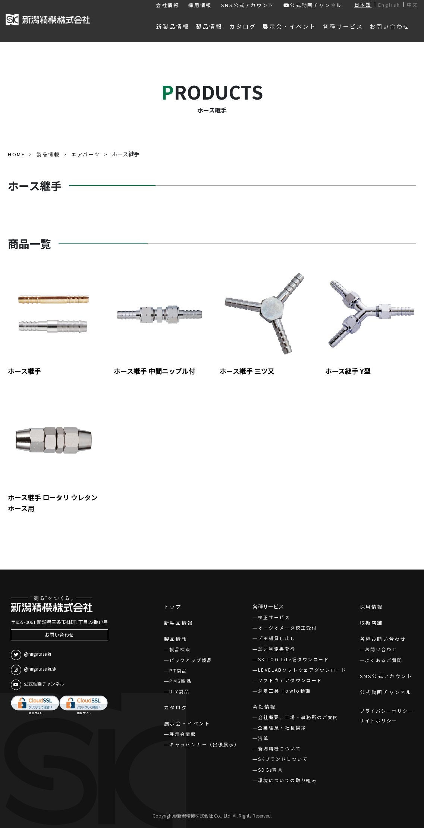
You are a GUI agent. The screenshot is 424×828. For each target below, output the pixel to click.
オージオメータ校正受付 (287, 627)
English (389, 4)
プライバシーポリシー (387, 711)
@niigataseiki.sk (33, 670)
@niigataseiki (31, 655)
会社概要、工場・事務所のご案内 (298, 717)
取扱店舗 (371, 622)
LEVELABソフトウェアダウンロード (302, 670)
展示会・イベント (187, 723)
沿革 (263, 738)
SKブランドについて (283, 759)
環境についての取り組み (287, 780)
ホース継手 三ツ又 (247, 371)
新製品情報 (178, 622)
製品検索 (180, 649)
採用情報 (199, 5)
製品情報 (175, 638)
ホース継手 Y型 (348, 371)
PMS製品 (180, 681)
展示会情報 (182, 734)
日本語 (363, 4)
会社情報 (167, 5)
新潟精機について (279, 748)
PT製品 (178, 670)
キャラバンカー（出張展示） (204, 744)
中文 (412, 4)
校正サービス (274, 617)
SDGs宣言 (270, 769)
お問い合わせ (59, 634)
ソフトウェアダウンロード (290, 680)
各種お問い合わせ (383, 638)
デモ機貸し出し (277, 638)
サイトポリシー (379, 720)
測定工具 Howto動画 (284, 690)
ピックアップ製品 (190, 660)
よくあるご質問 (384, 660)
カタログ (175, 707)
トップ (173, 606)
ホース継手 (24, 371)
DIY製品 (179, 691)
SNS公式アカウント (247, 5)
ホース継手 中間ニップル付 (154, 371)
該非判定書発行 (277, 649)
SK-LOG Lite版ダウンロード (293, 659)
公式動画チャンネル (312, 5)
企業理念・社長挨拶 (282, 727)
